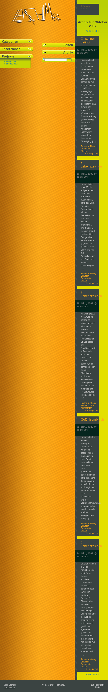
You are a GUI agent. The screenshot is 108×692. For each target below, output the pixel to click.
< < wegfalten (91, 153)
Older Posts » (92, 31)
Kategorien (10, 41)
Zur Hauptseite (98, 685)
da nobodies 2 (10, 64)
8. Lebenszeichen (91, 164)
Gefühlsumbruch (92, 419)
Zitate (92, 146)
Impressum (10, 687)
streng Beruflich (88, 274)
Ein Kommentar (87, 406)
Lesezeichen (11, 49)
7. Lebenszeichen (91, 294)
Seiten (68, 45)
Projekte (8, 56)
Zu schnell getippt (88, 40)
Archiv (68, 52)
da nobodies (10, 61)
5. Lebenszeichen (91, 544)
